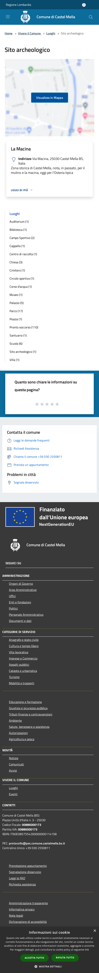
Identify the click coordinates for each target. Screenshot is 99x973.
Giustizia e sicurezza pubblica (28, 708)
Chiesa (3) (16, 262)
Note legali (16, 915)
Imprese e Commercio (23, 658)
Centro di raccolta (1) (23, 254)
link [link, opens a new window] (87, 949)
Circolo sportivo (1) (22, 278)
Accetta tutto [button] (34, 957)
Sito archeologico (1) (23, 351)
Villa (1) (14, 359)
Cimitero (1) (17, 270)
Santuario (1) (18, 335)
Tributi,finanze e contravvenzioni (30, 714)
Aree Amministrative (23, 589)
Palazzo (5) (17, 303)
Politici (13, 608)
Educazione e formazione (25, 702)
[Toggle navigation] (7, 16)
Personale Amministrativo (26, 614)
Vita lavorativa (18, 652)
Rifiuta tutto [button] (65, 957)
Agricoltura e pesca (21, 739)
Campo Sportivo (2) (22, 237)
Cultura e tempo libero (24, 646)
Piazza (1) (16, 319)
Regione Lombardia (18, 4)
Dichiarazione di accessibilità (28, 921)
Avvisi (13, 770)
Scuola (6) (16, 343)
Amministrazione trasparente (28, 903)
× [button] (94, 930)
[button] (49, 966)
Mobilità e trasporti (21, 683)
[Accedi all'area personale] (84, 4)
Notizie (13, 758)
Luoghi (50, 33)
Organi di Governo (21, 583)
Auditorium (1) (19, 221)
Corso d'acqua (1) (21, 286)
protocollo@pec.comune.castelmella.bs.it (37, 843)
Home (8, 33)
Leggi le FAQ (17, 878)
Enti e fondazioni (20, 602)
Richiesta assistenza (22, 884)
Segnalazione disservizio (25, 872)
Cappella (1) (17, 246)
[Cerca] (90, 17)
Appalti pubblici (19, 664)
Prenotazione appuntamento (28, 865)
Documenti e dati (20, 620)
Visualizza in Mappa (49, 97)
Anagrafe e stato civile (24, 639)
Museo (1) (16, 294)
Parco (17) (16, 311)
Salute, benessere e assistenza (29, 726)
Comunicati (16, 764)
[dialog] (49, 950)
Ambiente (15, 720)
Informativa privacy (22, 909)
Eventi (13, 794)
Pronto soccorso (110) (24, 327)
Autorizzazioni (18, 733)
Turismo (14, 677)
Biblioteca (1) (18, 229)
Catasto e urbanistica (23, 670)
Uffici (12, 596)
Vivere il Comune (29, 33)
